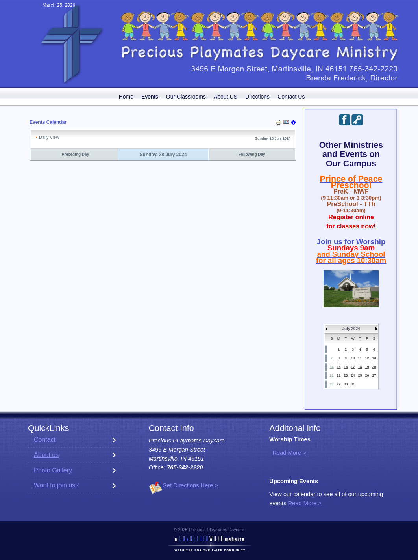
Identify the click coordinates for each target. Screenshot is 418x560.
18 (360, 367)
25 (360, 375)
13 (374, 358)
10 (353, 358)
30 (346, 384)
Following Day (252, 154)
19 (367, 367)
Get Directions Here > (190, 485)
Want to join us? (56, 485)
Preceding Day (75, 154)
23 (346, 375)
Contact (44, 439)
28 (331, 384)
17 (353, 367)
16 (346, 367)
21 (331, 375)
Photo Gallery (53, 470)
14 (331, 367)
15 (338, 367)
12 (367, 358)
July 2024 (351, 329)
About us (46, 455)
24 (353, 375)
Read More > (289, 453)
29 (338, 384)
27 (374, 375)
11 (360, 358)
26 (367, 375)
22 (338, 375)
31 (353, 384)
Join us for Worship (351, 241)
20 (374, 367)
